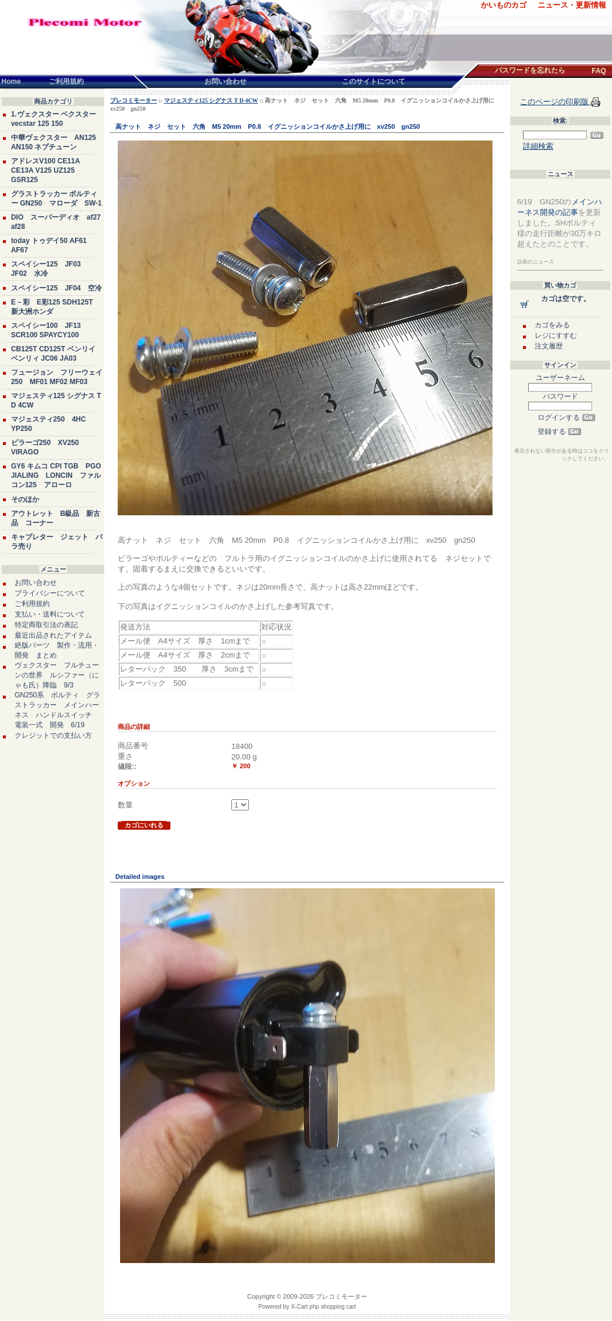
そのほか (25, 499)
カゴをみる (552, 325)
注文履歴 (549, 346)
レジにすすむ (556, 335)
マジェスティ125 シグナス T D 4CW (211, 100)
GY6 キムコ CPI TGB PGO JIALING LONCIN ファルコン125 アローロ (56, 475)
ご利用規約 (32, 604)
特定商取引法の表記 (46, 625)
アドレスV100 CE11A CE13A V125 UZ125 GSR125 (45, 170)
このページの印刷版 (555, 101)
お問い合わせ (36, 583)
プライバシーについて (50, 593)
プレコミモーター (133, 100)
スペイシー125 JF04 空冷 (56, 288)
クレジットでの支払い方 (53, 735)
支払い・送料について (50, 614)
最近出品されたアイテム (53, 635)
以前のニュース (535, 262)
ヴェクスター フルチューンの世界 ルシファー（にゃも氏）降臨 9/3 (57, 675)
